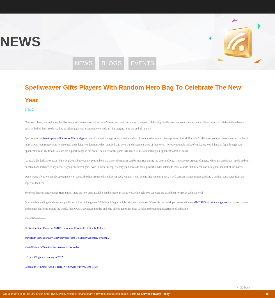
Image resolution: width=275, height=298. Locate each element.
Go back (243, 287)
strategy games (219, 202)
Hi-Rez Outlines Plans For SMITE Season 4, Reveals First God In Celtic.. (65, 228)
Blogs (111, 63)
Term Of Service (140, 294)
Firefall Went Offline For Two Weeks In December (52, 247)
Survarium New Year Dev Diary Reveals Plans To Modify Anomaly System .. (67, 237)
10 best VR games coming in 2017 (44, 257)
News (83, 63)
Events (142, 63)
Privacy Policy (160, 294)
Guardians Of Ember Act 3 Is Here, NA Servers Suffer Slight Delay (61, 266)
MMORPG (199, 202)
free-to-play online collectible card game (65, 138)
